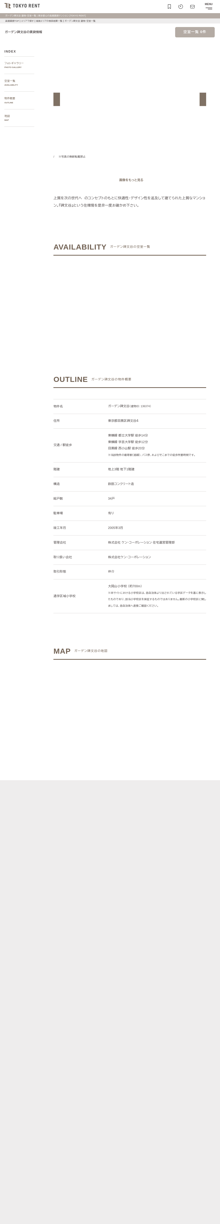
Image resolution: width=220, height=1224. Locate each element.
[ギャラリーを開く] (130, 180)
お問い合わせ (11, 1216)
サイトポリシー (51, 1207)
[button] (56, 99)
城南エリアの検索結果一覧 (52, 21)
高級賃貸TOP (12, 21)
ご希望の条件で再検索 (163, 299)
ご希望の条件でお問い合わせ (97, 299)
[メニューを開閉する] (208, 6)
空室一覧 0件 (195, 31)
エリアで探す (28, 21)
